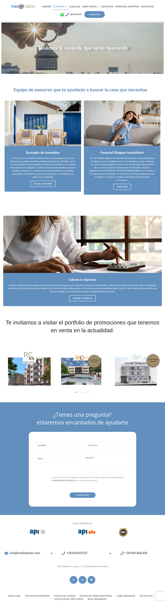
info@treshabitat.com (25, 553)
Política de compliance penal (96, 596)
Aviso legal (14, 596)
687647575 (76, 14)
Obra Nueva (90, 6)
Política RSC (146, 596)
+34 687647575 (77, 553)
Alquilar (74, 6)
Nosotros (147, 6)
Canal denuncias (126, 596)
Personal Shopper (127, 6)
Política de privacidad (37, 596)
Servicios (107, 6)
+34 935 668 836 (136, 553)
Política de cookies (64, 596)
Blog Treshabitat (97, 599)
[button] (7, 370)
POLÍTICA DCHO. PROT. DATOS (68, 599)
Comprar (60, 6)
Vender (46, 6)
